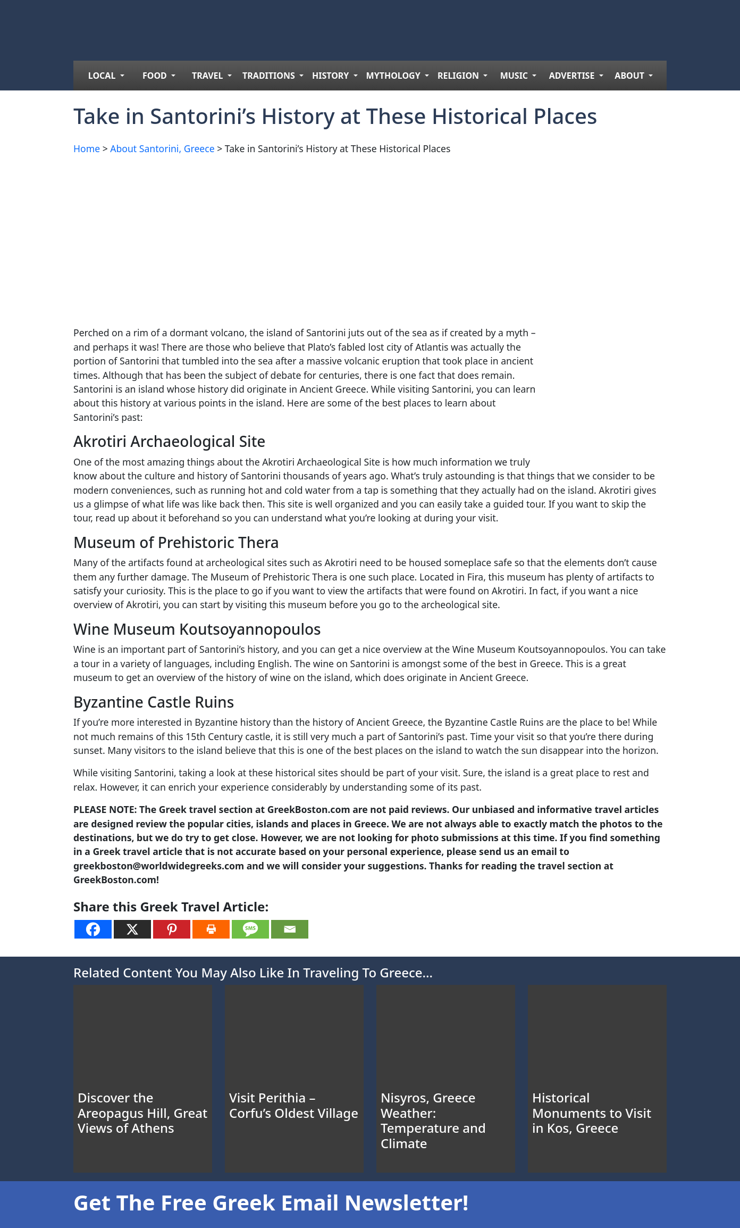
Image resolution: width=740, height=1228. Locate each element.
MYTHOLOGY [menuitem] (394, 75)
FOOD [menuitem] (155, 75)
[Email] (289, 929)
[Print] (211, 929)
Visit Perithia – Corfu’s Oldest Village (293, 1105)
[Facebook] (93, 929)
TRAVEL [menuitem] (208, 75)
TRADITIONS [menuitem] (269, 75)
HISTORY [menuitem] (331, 75)
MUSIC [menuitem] (515, 75)
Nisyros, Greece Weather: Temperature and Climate (433, 1120)
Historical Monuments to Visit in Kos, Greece (591, 1113)
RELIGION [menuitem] (459, 75)
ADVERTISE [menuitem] (573, 75)
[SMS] (250, 929)
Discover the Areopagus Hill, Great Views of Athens (142, 1113)
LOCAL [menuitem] (103, 75)
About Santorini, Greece (162, 148)
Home (86, 148)
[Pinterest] (171, 929)
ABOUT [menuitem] (630, 75)
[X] (132, 929)
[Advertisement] (370, 238)
